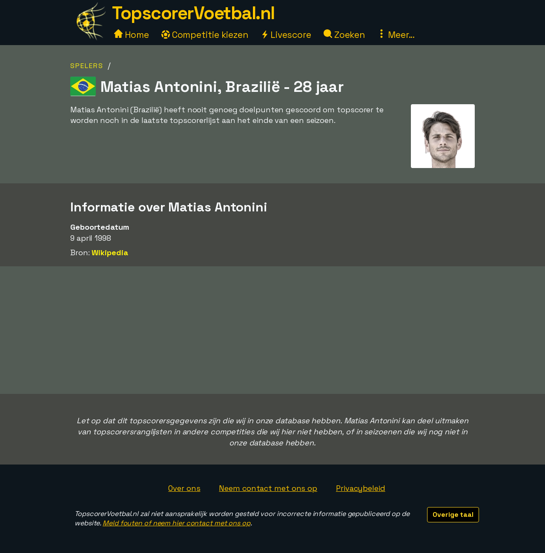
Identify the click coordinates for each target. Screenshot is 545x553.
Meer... (396, 34)
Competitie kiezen (204, 34)
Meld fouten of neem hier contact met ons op (176, 523)
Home (131, 34)
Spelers (86, 65)
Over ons (184, 488)
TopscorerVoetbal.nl (193, 13)
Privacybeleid (360, 488)
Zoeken (344, 34)
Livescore (286, 34)
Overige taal (453, 514)
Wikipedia (110, 252)
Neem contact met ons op (268, 488)
